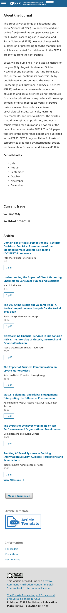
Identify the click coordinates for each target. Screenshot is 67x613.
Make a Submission (19, 496)
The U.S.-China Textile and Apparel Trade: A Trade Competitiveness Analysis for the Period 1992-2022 (32, 308)
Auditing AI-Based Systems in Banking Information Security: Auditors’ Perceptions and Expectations (33, 456)
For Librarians (12, 559)
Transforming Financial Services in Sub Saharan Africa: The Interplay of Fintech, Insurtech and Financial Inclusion (33, 339)
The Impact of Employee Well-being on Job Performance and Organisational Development (33, 427)
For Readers (11, 548)
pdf (10, 267)
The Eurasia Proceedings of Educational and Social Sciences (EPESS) (31, 596)
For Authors (11, 554)
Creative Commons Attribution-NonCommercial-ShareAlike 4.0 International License (30, 584)
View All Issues (12, 480)
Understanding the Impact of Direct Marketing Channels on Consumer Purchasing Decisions (33, 279)
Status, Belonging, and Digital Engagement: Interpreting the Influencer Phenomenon (31, 396)
